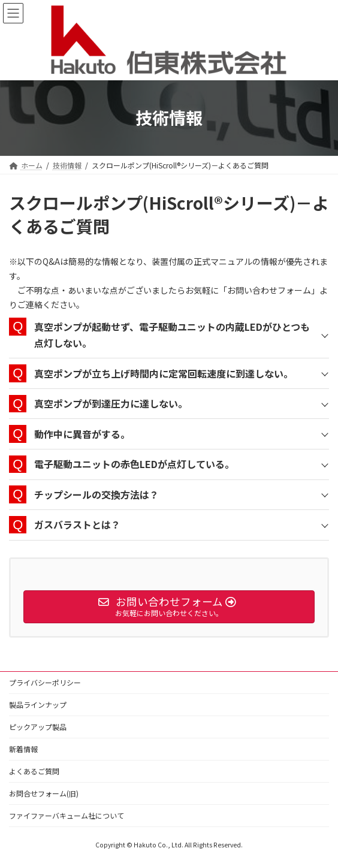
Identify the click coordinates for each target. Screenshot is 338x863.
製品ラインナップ (38, 704)
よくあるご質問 (34, 771)
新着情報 (23, 749)
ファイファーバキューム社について (66, 815)
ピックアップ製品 (38, 727)
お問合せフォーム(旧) (44, 793)
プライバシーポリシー (45, 682)
